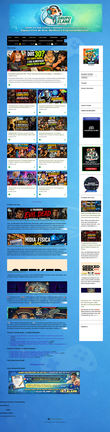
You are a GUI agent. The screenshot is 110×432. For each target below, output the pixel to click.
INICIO (9, 37)
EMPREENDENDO (53, 37)
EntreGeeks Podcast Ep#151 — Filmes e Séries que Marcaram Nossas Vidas (26, 319)
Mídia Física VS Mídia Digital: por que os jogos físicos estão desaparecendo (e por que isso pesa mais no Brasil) (35, 246)
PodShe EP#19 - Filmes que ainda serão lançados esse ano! (26, 354)
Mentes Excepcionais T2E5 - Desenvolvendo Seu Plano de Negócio (28, 342)
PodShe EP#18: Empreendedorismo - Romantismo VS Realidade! (28, 356)
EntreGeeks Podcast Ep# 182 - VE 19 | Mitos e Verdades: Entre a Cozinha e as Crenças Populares (37, 338)
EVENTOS (17, 37)
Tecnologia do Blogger (55, 419)
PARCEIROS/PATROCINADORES (46, 40)
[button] (65, 85)
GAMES (24, 37)
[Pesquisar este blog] (89, 76)
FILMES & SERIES (43, 37)
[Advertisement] (73, 69)
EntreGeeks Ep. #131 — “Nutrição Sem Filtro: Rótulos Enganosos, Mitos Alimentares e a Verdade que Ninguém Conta (36, 294)
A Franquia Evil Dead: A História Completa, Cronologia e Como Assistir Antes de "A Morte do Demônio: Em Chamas (36, 220)
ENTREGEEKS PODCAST (13, 40)
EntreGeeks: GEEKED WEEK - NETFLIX (16, 272)
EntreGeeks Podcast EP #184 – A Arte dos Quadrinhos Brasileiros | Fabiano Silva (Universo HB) (36, 335)
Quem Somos (60, 40)
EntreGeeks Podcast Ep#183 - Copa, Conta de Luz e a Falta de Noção (29, 341)
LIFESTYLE (63, 37)
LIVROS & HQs (32, 37)
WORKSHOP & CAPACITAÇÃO (29, 40)
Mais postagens (37, 201)
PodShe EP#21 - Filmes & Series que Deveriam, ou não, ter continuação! (30, 351)
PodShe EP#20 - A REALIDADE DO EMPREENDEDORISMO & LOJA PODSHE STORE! (34, 353)
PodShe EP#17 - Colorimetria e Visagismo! (22, 357)
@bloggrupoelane (37, 364)
